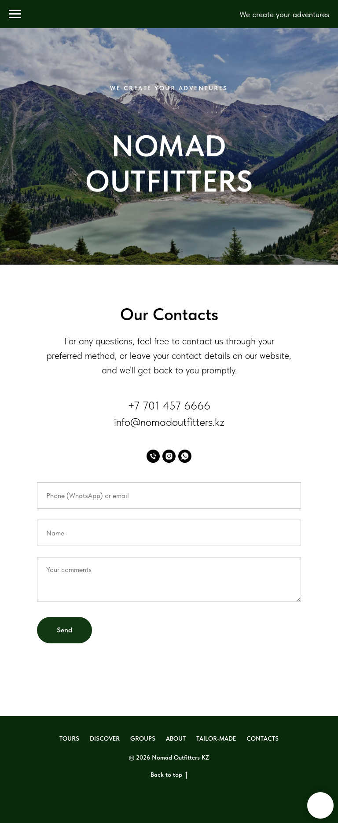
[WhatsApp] (184, 456)
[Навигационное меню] (15, 14)
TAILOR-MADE (216, 738)
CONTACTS (262, 738)
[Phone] (153, 456)
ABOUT (176, 738)
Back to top (169, 775)
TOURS (69, 738)
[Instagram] (169, 456)
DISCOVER (105, 738)
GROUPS (142, 738)
